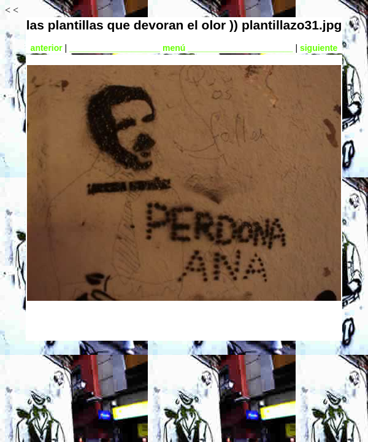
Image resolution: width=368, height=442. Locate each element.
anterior (47, 48)
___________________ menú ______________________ (181, 48)
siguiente (318, 48)
